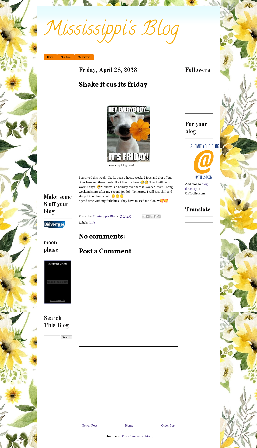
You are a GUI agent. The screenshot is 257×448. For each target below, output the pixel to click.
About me (66, 57)
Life (92, 222)
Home (50, 57)
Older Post (168, 425)
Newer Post (89, 425)
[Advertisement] (128, 383)
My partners (84, 57)
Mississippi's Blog (111, 30)
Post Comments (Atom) (137, 436)
